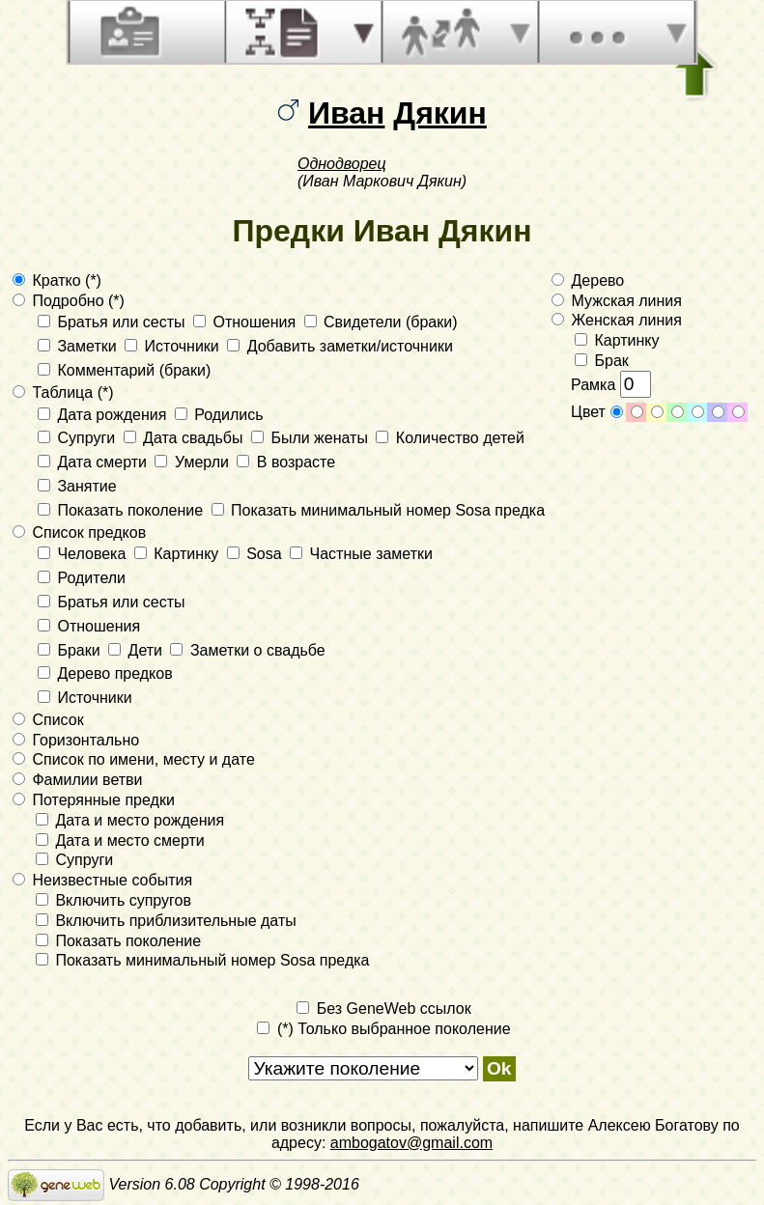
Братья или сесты (113, 322)
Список (48, 720)
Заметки (79, 346)
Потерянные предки (94, 800)
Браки (71, 650)
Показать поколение (123, 510)
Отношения (246, 322)
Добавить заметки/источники (340, 346)
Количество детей (450, 438)
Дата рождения (104, 414)
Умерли (194, 462)
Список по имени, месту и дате (134, 759)
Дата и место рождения (130, 820)
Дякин (439, 113)
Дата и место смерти (120, 840)
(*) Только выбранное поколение (383, 1029)
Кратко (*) (57, 280)
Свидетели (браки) (381, 322)
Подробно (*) (69, 301)
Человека (84, 554)
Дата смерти (94, 462)
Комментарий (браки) (124, 370)
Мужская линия (617, 301)
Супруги (79, 438)
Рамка (611, 385)
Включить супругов (113, 900)
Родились (219, 414)
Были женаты (311, 438)
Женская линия (617, 320)
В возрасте (286, 462)
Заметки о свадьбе (247, 650)
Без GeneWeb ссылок (383, 1008)
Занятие (77, 486)
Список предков (79, 532)
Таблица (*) (63, 392)
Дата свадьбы (185, 438)
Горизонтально (76, 740)
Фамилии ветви (78, 779)
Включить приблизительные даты (166, 920)
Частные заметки (361, 554)
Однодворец (341, 163)
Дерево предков (105, 673)
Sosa (256, 554)
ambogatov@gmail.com (411, 1143)
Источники (174, 346)
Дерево (588, 280)
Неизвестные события (102, 880)
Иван (346, 113)
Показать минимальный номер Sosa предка (379, 510)
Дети (137, 650)
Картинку (178, 554)
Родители (82, 578)
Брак (602, 360)
